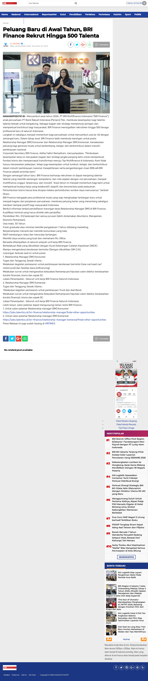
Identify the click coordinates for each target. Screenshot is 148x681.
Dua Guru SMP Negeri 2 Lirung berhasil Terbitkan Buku (128, 518)
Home (4, 14)
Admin (24, 675)
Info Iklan (32, 675)
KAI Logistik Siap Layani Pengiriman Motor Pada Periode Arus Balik (129, 575)
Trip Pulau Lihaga (126, 428)
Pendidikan (75, 14)
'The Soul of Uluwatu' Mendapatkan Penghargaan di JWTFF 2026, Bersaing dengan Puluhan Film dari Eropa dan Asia (125, 604)
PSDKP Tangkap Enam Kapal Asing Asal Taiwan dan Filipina (128, 526)
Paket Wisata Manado (126, 424)
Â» (143, 639)
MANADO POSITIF (61, 675)
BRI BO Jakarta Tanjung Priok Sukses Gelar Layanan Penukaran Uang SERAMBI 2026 (129, 455)
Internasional (31, 14)
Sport (128, 14)
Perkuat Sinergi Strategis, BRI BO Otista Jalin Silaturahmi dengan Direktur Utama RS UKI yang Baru (128, 489)
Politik (137, 14)
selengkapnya (126, 557)
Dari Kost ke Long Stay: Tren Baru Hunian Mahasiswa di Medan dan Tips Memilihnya (132, 629)
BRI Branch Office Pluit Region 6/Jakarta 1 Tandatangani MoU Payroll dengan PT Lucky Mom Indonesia (128, 443)
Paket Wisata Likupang (126, 421)
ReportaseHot (49, 14)
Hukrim (117, 14)
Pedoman (16, 675)
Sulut (63, 14)
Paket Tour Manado (11, 21)
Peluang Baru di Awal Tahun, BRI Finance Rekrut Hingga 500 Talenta (51, 32)
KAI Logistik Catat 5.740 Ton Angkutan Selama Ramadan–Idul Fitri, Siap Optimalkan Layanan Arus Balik (125, 618)
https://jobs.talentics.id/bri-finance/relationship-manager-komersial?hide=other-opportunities (54, 319)
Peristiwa (90, 14)
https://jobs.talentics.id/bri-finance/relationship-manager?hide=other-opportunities (49, 312)
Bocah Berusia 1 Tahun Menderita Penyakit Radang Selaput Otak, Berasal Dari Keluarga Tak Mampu (127, 536)
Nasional (16, 14)
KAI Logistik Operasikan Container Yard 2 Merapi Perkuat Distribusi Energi (125, 478)
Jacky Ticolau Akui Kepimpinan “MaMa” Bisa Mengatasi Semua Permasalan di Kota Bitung (128, 548)
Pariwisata (104, 14)
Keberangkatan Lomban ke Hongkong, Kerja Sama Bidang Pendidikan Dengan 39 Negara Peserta (128, 466)
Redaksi (7, 675)
